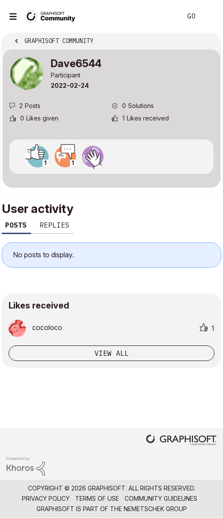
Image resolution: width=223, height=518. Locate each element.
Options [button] (208, 42)
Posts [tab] (16, 225)
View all (112, 353)
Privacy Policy (46, 498)
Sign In (209, 16)
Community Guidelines (161, 498)
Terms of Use (97, 498)
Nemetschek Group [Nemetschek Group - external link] (155, 508)
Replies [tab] (55, 225)
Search (162, 16)
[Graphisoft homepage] (181, 441)
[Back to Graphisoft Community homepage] (52, 15)
